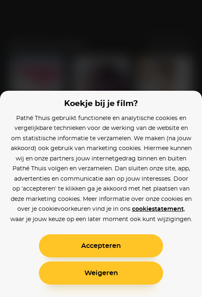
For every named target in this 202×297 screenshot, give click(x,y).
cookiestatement (158, 209)
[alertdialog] (101, 148)
